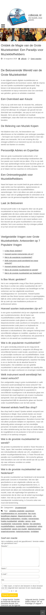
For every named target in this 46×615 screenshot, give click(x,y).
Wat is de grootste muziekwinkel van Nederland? (23, 273)
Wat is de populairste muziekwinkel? (18, 257)
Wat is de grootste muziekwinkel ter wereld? (21, 270)
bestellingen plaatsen (9, 516)
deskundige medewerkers (11, 519)
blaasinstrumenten (25, 516)
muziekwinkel (31, 526)
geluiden (21, 521)
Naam (4, 568)
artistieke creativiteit (16, 511)
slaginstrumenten (34, 529)
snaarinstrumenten (8, 531)
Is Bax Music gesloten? (13, 251)
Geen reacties (36, 59)
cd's (34, 516)
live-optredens (35, 524)
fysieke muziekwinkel (9, 521)
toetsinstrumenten (23, 531)
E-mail (4, 574)
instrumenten (17, 524)
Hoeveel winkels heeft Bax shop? (17, 267)
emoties (24, 519)
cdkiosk (24, 59)
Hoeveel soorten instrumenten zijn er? (19, 254)
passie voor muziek (19, 529)
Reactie (4, 546)
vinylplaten (35, 531)
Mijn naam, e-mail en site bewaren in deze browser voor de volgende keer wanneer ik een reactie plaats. (22, 587)
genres (28, 521)
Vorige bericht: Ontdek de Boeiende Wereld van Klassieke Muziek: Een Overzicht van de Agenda (10, 602)
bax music (32, 513)
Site (2, 580)
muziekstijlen (21, 526)
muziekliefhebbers (8, 526)
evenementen (33, 519)
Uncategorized (20, 508)
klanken (26, 524)
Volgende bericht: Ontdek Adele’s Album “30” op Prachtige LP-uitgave (35, 601)
